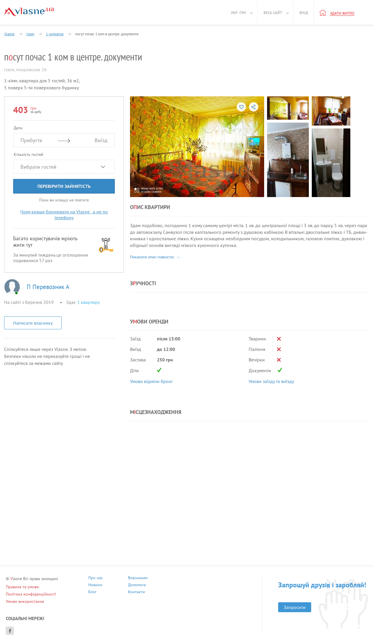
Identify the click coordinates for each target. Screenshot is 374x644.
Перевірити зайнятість (64, 186)
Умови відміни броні (151, 381)
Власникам (138, 578)
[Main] (29, 12)
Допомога (137, 585)
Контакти (136, 592)
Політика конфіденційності (31, 594)
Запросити (295, 607)
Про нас (95, 578)
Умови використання (25, 601)
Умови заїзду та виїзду (271, 381)
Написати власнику (33, 323)
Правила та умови (22, 586)
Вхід (303, 12)
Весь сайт (273, 12)
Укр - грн (238, 12)
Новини (95, 585)
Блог (92, 592)
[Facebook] (10, 631)
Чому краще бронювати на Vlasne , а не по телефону (64, 214)
